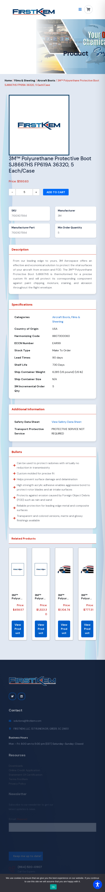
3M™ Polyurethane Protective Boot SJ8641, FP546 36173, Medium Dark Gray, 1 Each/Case (87, 596)
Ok (53, 887)
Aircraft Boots (46, 80)
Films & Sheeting (24, 80)
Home (67, 37)
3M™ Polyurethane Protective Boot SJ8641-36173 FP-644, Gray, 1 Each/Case (18, 596)
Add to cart (55, 192)
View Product (18, 629)
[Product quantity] (24, 192)
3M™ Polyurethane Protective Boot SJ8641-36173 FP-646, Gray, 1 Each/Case (41, 596)
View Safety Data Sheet (66, 422)
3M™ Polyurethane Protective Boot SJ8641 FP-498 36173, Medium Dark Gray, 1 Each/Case (64, 596)
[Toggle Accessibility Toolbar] (97, 884)
